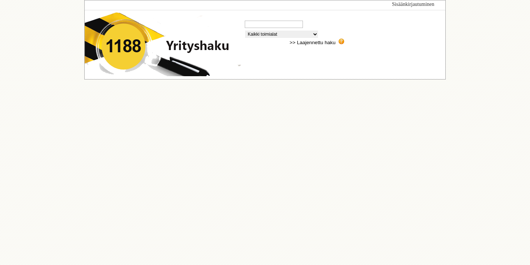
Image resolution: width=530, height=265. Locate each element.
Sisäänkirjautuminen (413, 4)
